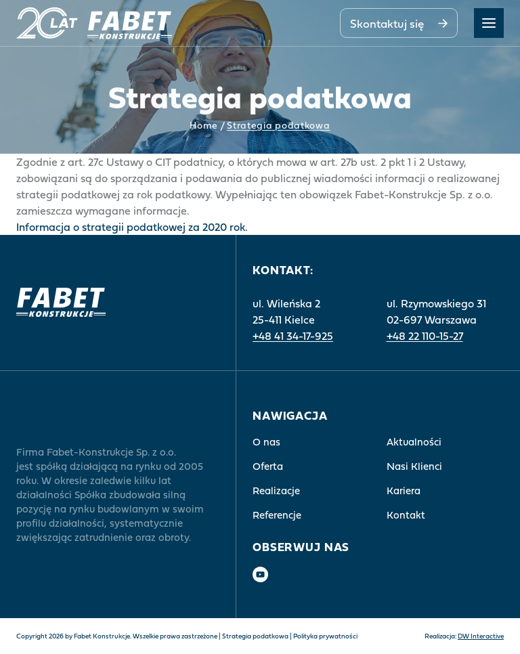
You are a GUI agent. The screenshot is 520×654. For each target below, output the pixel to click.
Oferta (268, 466)
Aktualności (414, 442)
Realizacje (276, 490)
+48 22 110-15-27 (425, 336)
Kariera (403, 490)
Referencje (277, 515)
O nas (266, 442)
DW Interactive (481, 636)
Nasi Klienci (414, 466)
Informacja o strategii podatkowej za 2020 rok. (132, 227)
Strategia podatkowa (255, 636)
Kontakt (406, 515)
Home (204, 126)
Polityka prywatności (325, 636)
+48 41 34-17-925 (293, 336)
